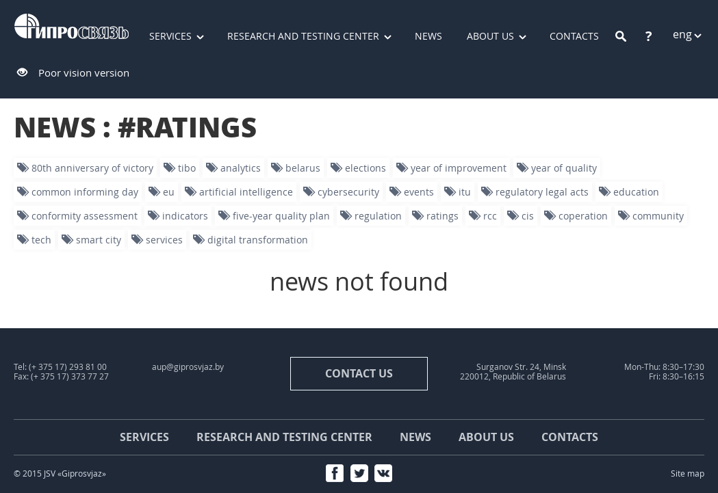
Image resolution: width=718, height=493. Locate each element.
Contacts (569, 436)
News (428, 35)
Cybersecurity (341, 191)
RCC (483, 215)
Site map (687, 473)
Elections (358, 167)
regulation (371, 215)
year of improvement (451, 167)
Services (170, 35)
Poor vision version (83, 72)
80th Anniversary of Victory (85, 167)
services (157, 239)
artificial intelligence (239, 191)
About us (490, 35)
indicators (178, 215)
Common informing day (77, 191)
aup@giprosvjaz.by (188, 367)
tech (34, 239)
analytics (233, 167)
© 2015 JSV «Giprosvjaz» (60, 473)
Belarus (295, 167)
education (629, 191)
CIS (520, 215)
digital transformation (250, 239)
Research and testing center (303, 35)
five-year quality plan (274, 215)
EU (162, 191)
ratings (435, 215)
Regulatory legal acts (535, 191)
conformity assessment (77, 215)
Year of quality (557, 167)
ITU (457, 191)
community (651, 215)
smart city (91, 239)
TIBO (180, 167)
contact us (359, 373)
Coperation (576, 215)
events (411, 191)
